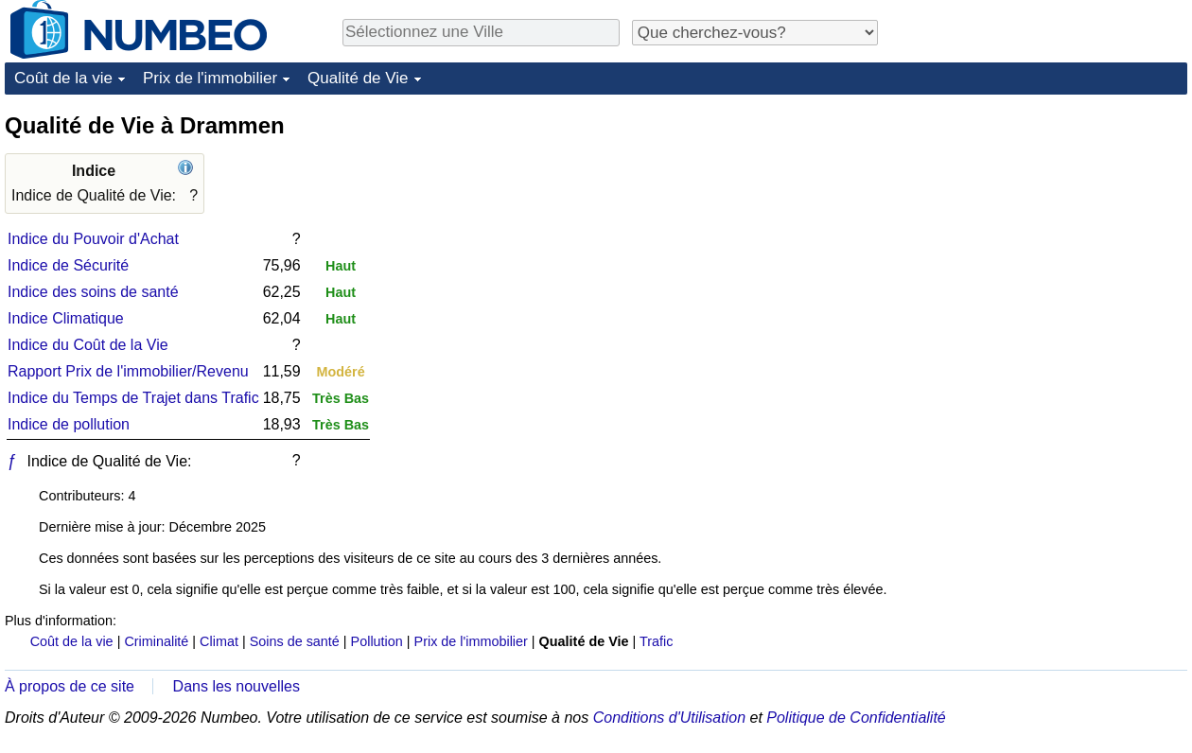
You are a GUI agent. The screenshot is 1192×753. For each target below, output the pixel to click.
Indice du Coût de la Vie (88, 345)
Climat (219, 641)
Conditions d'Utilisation (669, 717)
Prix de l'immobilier (210, 78)
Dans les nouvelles (236, 686)
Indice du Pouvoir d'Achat (93, 239)
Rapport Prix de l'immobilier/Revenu (128, 371)
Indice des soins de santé (93, 292)
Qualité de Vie (357, 78)
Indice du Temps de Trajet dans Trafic (133, 398)
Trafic (656, 641)
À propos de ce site (69, 686)
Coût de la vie (63, 78)
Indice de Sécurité (68, 265)
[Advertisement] (1032, 394)
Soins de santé (295, 641)
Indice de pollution (69, 424)
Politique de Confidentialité (855, 717)
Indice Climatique (66, 318)
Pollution (377, 641)
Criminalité (156, 641)
